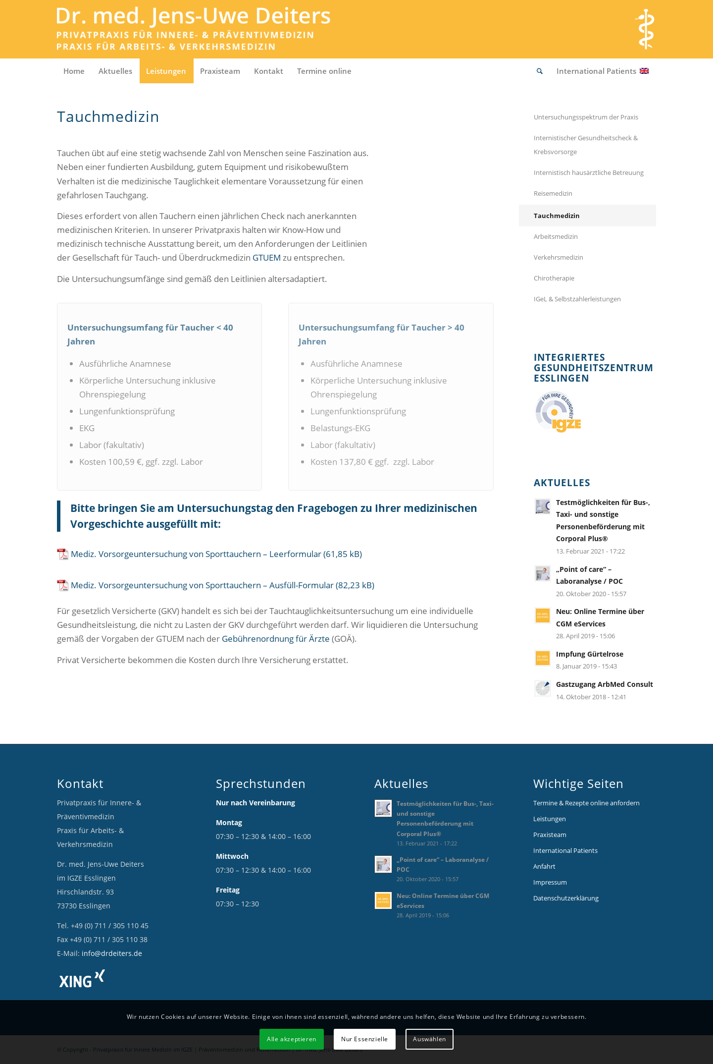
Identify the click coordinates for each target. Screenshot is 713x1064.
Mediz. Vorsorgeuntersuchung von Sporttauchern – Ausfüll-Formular (202, 585)
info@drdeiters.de (112, 953)
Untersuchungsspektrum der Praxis (586, 116)
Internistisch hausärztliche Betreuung (589, 172)
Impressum (550, 882)
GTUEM (267, 257)
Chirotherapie (554, 278)
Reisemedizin (553, 193)
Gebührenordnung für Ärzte (276, 638)
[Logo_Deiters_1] (208, 29)
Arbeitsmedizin (556, 236)
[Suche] (540, 70)
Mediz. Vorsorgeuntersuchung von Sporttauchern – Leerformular (196, 554)
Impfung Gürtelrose (589, 654)
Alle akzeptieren (291, 1039)
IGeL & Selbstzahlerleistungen (577, 298)
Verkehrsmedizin (558, 257)
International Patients (565, 850)
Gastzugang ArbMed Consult (604, 684)
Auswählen (429, 1039)
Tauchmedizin (557, 215)
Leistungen (549, 818)
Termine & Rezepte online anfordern (586, 802)
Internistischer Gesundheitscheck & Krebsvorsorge (586, 144)
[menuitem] (74, 70)
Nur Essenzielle (364, 1039)
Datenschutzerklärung (566, 898)
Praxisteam (549, 834)
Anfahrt (544, 866)
